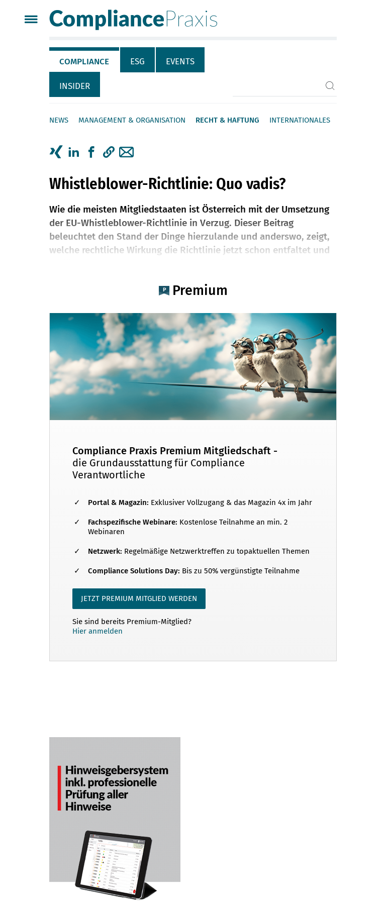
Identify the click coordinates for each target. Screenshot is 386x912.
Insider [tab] (74, 86)
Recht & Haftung (227, 120)
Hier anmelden (97, 631)
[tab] (84, 59)
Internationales (299, 120)
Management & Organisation (131, 120)
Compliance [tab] (84, 61)
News (58, 120)
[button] (109, 152)
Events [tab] (180, 61)
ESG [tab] (137, 61)
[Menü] (31, 20)
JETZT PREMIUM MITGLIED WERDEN (139, 598)
